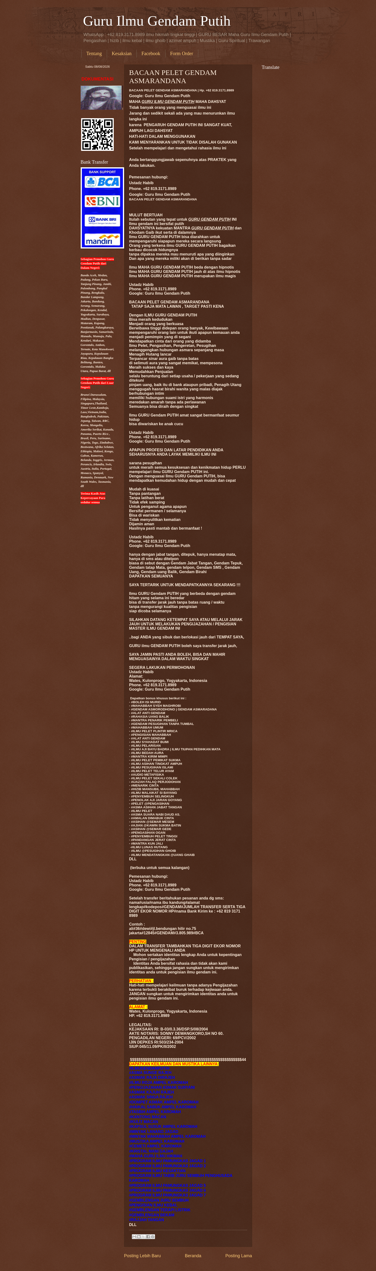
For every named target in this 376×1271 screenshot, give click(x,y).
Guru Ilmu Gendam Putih (157, 21)
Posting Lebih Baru (142, 1255)
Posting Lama (238, 1255)
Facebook (151, 53)
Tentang (94, 53)
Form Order (181, 53)
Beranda (193, 1255)
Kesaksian (122, 53)
